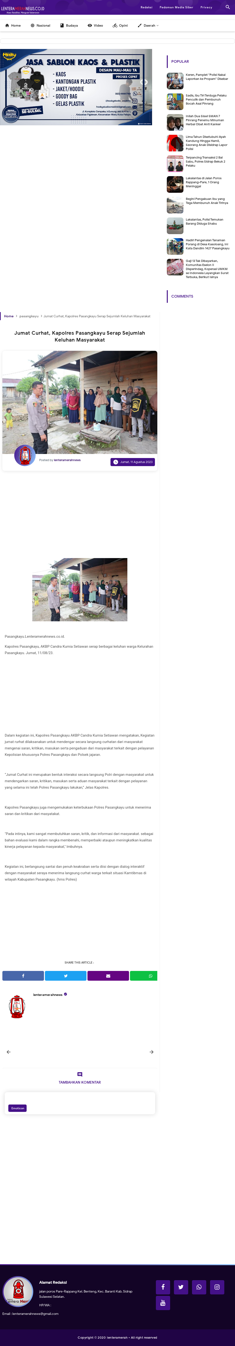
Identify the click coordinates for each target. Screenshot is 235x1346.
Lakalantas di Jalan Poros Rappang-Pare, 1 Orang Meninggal (203, 182)
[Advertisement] (80, 185)
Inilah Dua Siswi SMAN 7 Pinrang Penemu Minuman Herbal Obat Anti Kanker (205, 120)
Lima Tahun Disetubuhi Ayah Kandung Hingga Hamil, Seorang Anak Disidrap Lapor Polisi (206, 143)
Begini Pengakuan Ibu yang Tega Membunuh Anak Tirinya (207, 201)
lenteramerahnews (47, 995)
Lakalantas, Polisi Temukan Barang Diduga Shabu (204, 221)
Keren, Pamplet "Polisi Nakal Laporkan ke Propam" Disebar (207, 77)
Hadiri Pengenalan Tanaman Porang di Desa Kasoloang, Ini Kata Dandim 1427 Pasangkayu (208, 244)
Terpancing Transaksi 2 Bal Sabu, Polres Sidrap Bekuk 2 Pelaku (205, 161)
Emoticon (17, 1108)
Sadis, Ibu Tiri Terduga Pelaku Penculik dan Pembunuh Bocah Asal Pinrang (206, 99)
